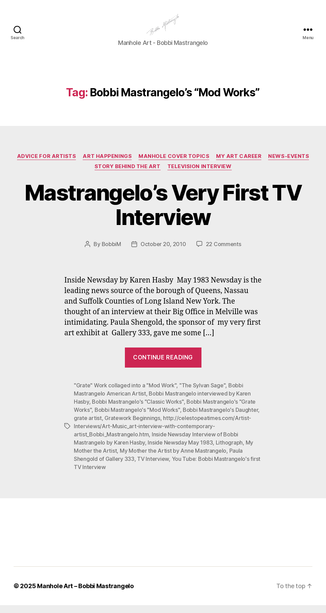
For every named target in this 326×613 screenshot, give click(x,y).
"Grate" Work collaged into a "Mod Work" (125, 393)
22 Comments (223, 252)
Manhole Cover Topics (173, 164)
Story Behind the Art (128, 174)
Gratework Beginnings (132, 425)
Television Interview (199, 174)
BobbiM (111, 252)
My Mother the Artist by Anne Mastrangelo (173, 458)
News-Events (288, 164)
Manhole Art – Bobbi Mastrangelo (85, 593)
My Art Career (238, 164)
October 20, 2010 (163, 252)
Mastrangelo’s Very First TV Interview (163, 212)
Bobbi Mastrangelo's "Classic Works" (138, 409)
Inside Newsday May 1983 (180, 450)
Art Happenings (107, 164)
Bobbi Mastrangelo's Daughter (220, 417)
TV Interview (153, 466)
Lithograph (229, 450)
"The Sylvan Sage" (202, 393)
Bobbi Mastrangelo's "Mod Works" (137, 417)
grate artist (88, 425)
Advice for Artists (46, 164)
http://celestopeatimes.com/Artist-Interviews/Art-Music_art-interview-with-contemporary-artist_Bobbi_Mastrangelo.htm (162, 434)
